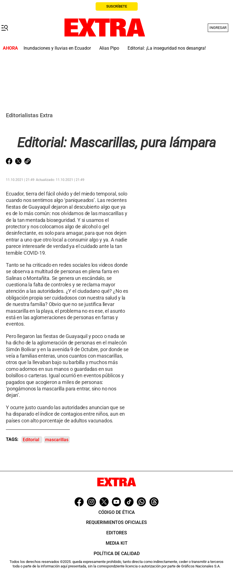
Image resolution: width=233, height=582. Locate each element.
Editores (116, 532)
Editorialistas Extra (29, 115)
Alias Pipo (109, 48)
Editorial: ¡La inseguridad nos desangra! (167, 48)
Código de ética (116, 512)
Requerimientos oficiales (116, 522)
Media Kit (117, 543)
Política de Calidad (117, 553)
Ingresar (218, 28)
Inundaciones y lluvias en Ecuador (57, 48)
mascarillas (56, 439)
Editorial (31, 439)
